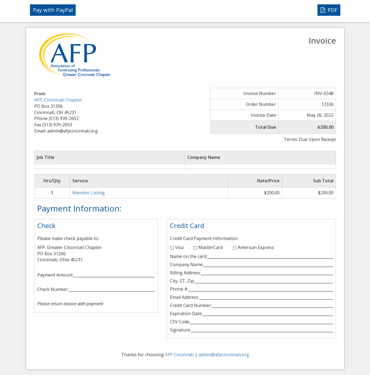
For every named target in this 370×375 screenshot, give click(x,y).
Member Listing (88, 193)
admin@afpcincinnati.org (223, 355)
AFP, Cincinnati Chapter (58, 100)
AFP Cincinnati (179, 355)
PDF (328, 10)
